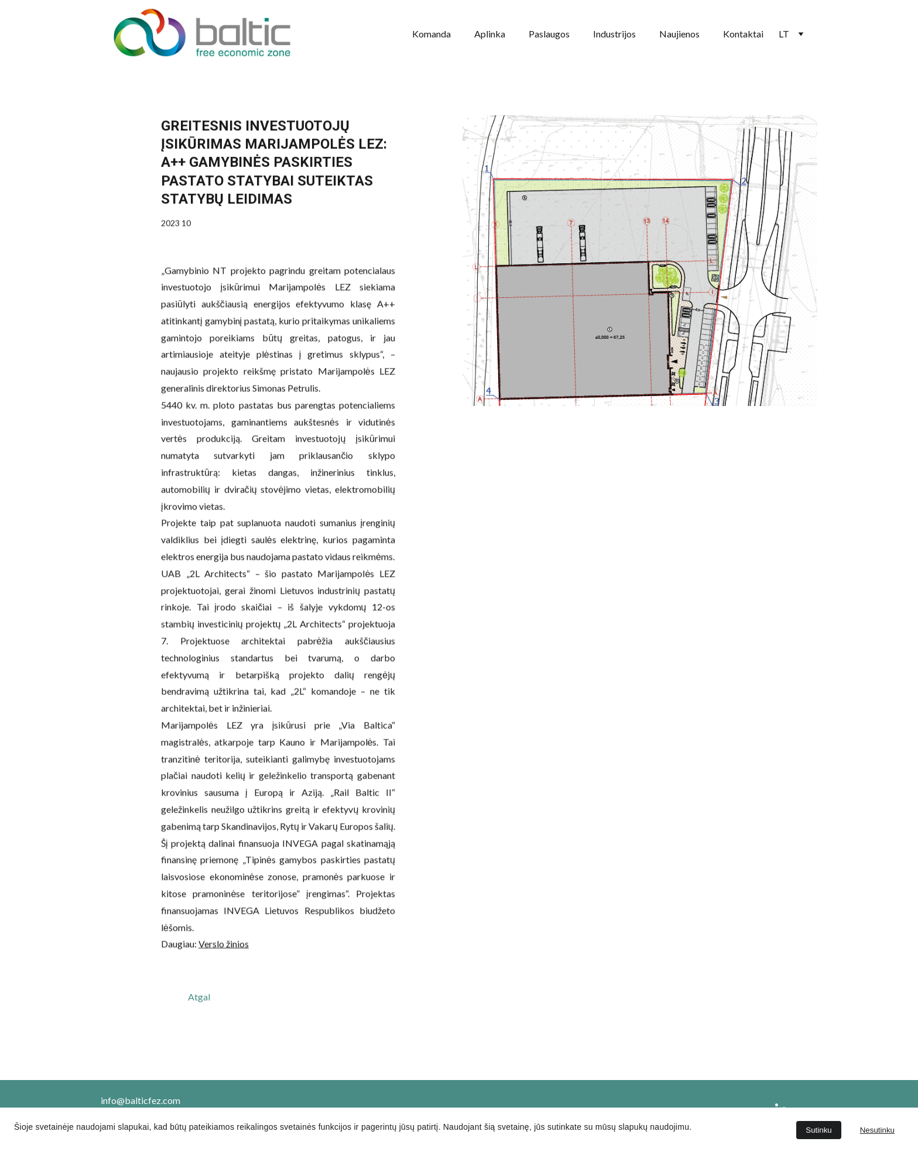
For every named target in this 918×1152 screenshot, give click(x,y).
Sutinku (818, 1130)
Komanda (431, 33)
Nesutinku (877, 1130)
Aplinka (489, 33)
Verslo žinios (223, 972)
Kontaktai (743, 33)
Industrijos (614, 33)
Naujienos (679, 33)
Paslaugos (549, 33)
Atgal (199, 996)
